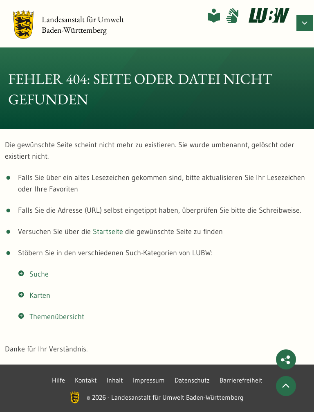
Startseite (108, 231)
